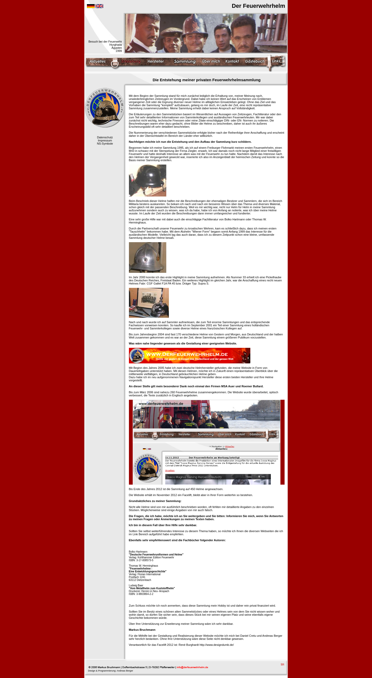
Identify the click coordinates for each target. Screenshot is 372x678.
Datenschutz (105, 137)
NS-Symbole (105, 143)
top (282, 664)
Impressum (105, 140)
